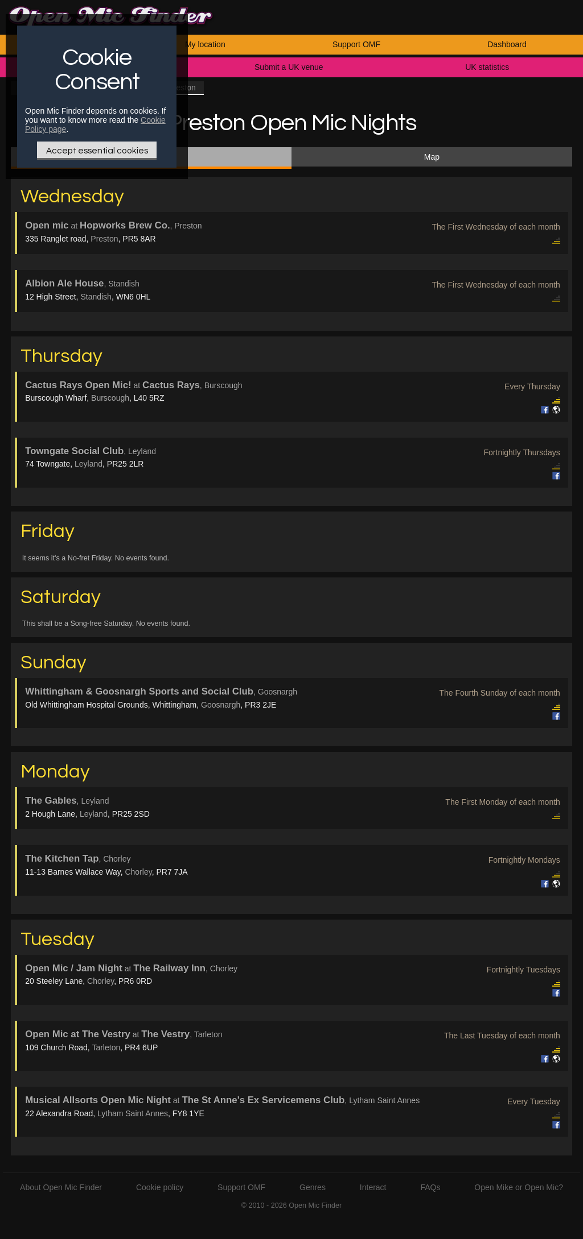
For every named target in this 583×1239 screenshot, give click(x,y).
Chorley (138, 871)
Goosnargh (220, 704)
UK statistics (487, 67)
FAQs (430, 1187)
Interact (373, 1187)
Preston (104, 238)
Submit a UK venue (288, 67)
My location (205, 44)
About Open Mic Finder (61, 1187)
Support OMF (356, 44)
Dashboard (507, 44)
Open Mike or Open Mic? (518, 1187)
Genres (312, 1187)
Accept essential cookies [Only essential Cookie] (97, 150)
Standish (95, 296)
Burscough (110, 397)
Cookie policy (159, 1187)
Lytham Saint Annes (132, 1113)
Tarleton (106, 1047)
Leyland (88, 463)
